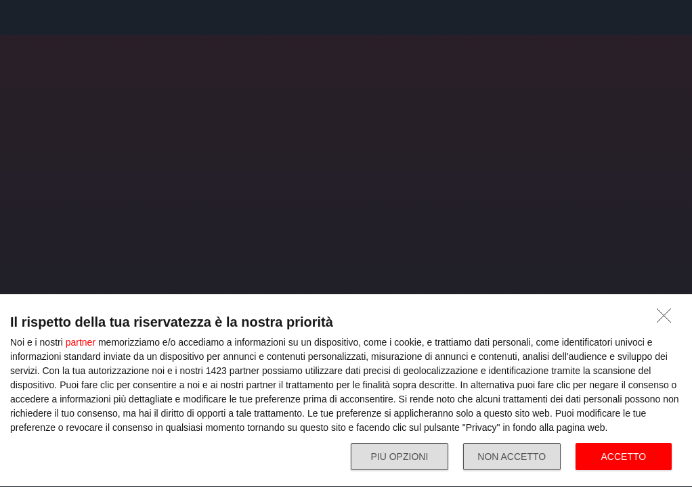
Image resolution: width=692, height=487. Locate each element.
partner (80, 342)
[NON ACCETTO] (667, 319)
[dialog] (346, 391)
